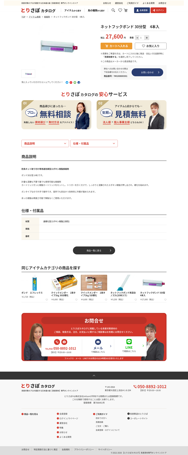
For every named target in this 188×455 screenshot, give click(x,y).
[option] (58, 46)
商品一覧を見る (31, 414)
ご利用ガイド (102, 414)
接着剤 (47, 16)
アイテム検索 (35, 16)
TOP (23, 16)
